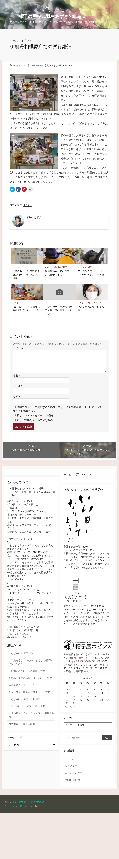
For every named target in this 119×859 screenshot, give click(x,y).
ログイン (69, 764)
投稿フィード (72, 771)
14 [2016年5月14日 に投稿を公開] (101, 698)
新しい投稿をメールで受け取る (35, 420)
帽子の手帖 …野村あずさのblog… (33, 808)
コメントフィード (74, 778)
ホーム (14, 40)
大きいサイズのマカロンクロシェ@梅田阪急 (31, 732)
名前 (16, 375)
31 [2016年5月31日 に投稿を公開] (74, 708)
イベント (26, 40)
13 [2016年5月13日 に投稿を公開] (94, 698)
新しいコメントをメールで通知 (35, 415)
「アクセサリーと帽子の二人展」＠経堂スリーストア (58, 310)
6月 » (72, 711)
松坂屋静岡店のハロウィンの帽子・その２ (58, 273)
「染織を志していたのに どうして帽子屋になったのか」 (31, 679)
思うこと (98, 303)
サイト (17, 396)
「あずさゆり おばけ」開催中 (24, 716)
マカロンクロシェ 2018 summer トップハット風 (91, 273)
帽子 (65, 267)
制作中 (58, 267)
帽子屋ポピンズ (82, 658)
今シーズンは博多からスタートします (29, 709)
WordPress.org (72, 785)
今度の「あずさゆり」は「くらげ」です (30, 695)
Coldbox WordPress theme (20, 812)
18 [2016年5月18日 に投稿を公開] (81, 701)
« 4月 (66, 711)
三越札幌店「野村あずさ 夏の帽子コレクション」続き (26, 274)
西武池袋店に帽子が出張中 (23, 741)
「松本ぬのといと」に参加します (27, 688)
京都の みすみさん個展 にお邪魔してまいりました (26, 308)
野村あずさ (52, 65)
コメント (19, 348)
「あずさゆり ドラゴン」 (22, 671)
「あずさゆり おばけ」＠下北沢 (27, 723)
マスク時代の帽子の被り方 (91, 308)
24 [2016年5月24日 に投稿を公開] (74, 704)
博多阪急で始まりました (22, 702)
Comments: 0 (68, 65)
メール (17, 386)
